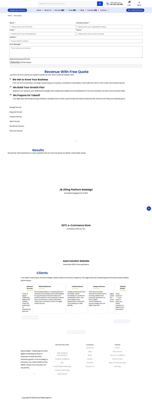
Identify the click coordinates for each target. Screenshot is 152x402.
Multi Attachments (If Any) (20, 59)
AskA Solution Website (76, 260)
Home (10, 16)
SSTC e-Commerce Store (76, 225)
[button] (129, 4)
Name (12, 23)
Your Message (15, 44)
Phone (78, 30)
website (13, 37)
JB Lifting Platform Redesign (76, 189)
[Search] (100, 3)
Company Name (82, 23)
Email (12, 30)
